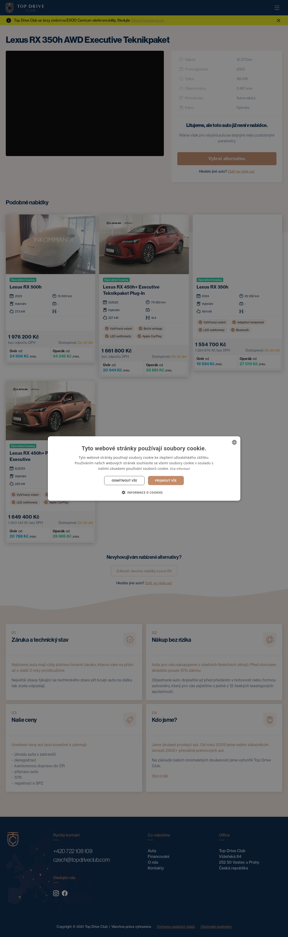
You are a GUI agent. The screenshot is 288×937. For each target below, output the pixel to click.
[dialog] (144, 468)
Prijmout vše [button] (166, 480)
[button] (144, 492)
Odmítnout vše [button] (124, 480)
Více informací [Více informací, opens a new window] (180, 468)
